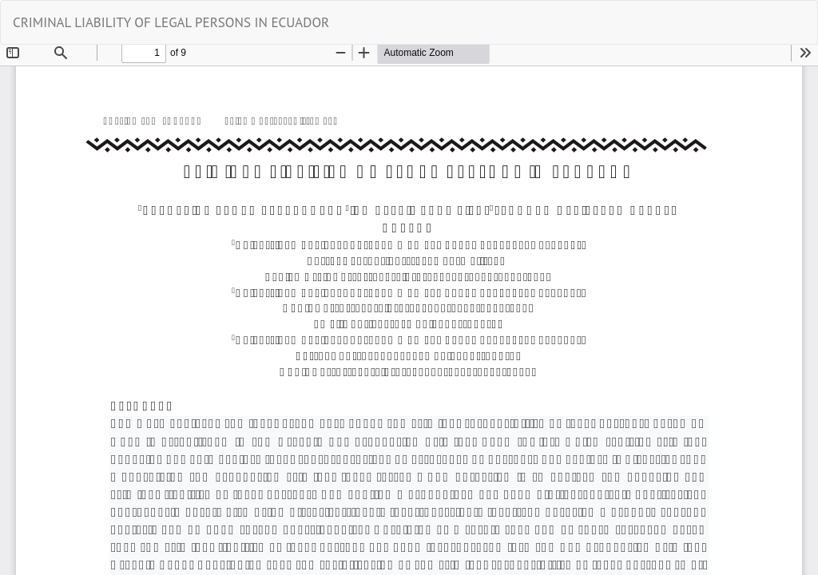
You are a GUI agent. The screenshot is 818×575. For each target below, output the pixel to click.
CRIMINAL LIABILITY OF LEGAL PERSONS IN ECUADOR (171, 22)
